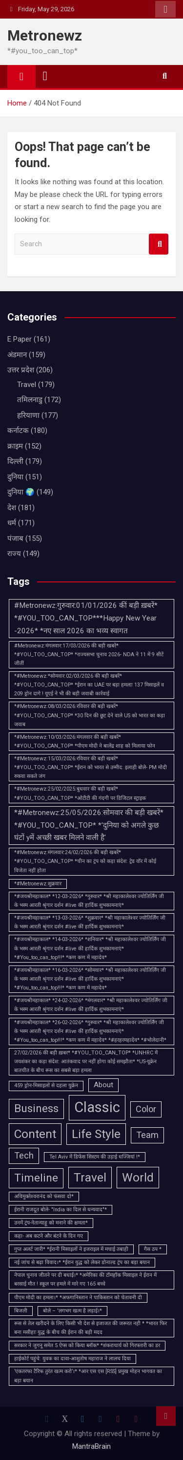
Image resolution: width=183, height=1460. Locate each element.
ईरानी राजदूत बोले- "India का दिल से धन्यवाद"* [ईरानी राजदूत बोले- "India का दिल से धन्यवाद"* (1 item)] (60, 1209)
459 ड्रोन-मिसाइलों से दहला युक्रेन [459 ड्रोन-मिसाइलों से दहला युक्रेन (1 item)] (46, 1085)
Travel (26, 384)
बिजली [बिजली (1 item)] (20, 1311)
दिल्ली (15, 461)
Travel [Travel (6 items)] (90, 1177)
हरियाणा (28, 415)
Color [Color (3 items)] (146, 1109)
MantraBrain (91, 1446)
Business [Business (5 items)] (36, 1108)
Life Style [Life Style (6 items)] (96, 1134)
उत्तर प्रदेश (20, 369)
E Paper (19, 339)
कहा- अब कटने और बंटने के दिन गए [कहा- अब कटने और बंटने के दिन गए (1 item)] (48, 1236)
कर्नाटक (18, 430)
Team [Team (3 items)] (147, 1135)
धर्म (11, 522)
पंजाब (15, 538)
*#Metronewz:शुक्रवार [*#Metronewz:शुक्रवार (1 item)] (37, 883)
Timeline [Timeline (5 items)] (36, 1177)
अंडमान (17, 354)
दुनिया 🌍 (21, 492)
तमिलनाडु (29, 399)
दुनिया (15, 476)
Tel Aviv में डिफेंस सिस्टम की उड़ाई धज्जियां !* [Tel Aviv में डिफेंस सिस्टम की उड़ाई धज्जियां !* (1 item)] (94, 1157)
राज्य (14, 553)
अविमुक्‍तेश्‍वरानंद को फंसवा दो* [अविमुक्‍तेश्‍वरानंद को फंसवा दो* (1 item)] (44, 1196)
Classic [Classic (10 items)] (97, 1107)
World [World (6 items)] (138, 1177)
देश (11, 507)
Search (158, 244)
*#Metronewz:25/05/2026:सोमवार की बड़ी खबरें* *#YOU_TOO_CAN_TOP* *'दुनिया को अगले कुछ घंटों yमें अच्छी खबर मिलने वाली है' (88, 825)
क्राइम (15, 446)
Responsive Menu (165, 9)
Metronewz (44, 35)
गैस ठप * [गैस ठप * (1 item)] (153, 1249)
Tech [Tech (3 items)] (24, 1155)
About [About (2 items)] (103, 1084)
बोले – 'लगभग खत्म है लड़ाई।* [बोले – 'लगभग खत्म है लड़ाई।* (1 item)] (72, 1311)
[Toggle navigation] (45, 76)
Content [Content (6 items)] (35, 1134)
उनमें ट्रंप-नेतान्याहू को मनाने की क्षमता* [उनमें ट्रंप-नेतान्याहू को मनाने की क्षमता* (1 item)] (51, 1223)
